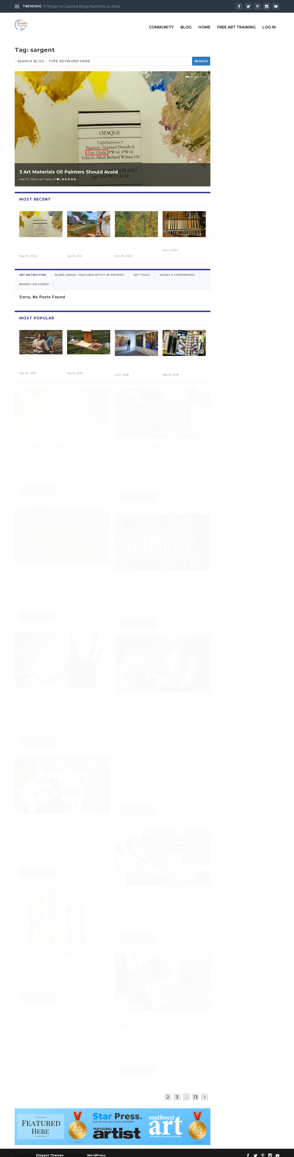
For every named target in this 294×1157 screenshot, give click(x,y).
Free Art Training (236, 23)
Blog (186, 23)
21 (56, 581)
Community (161, 23)
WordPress (96, 1151)
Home (204, 23)
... (186, 1093)
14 (56, 962)
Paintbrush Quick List (182, 239)
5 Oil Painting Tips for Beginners (51, 954)
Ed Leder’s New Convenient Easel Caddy (59, 698)
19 (56, 837)
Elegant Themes (50, 1151)
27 (56, 175)
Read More (37, 493)
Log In (269, 23)
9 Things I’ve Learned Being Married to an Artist (81, 6)
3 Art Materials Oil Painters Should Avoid (68, 168)
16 (156, 1035)
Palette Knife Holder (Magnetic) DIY (155, 895)
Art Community (150, 719)
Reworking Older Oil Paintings (49, 573)
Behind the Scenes (187, 719)
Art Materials (46, 706)
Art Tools (45, 175)
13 (154, 588)
